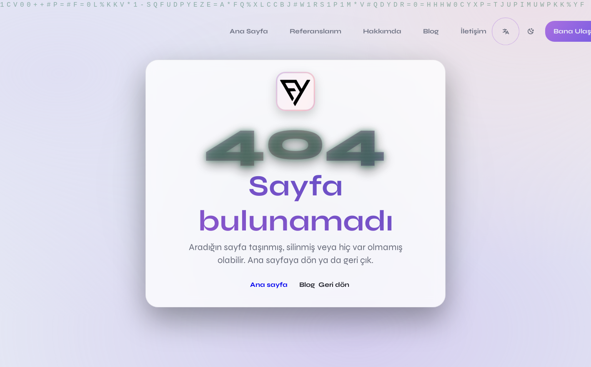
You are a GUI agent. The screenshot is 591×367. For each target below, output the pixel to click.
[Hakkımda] (382, 31)
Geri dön (333, 285)
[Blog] (431, 31)
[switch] (530, 31)
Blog (307, 285)
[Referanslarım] (315, 31)
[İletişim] (473, 31)
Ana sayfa (269, 285)
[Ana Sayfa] (249, 31)
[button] (505, 31)
